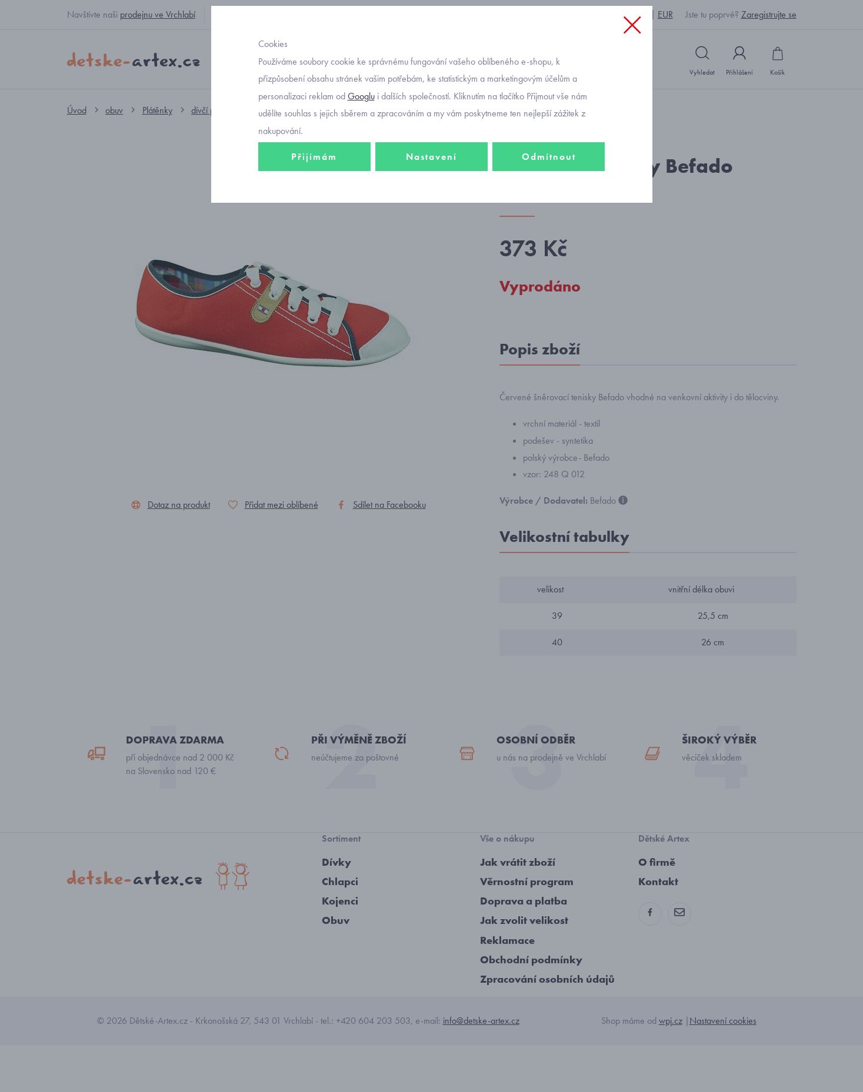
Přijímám (314, 239)
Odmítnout (549, 239)
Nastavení (431, 239)
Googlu (361, 178)
